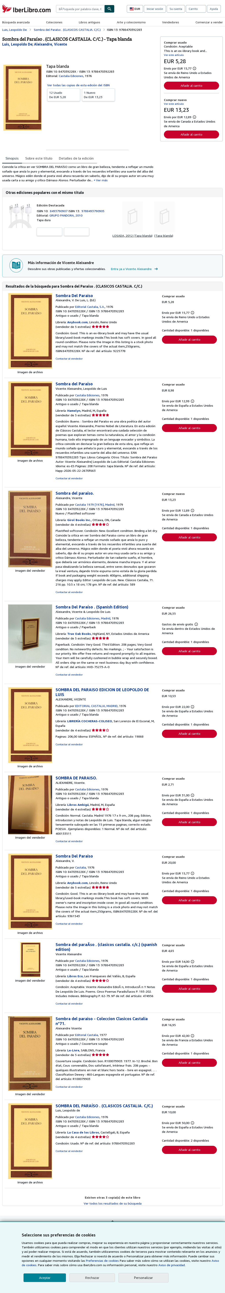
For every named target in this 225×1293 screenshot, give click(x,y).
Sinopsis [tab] (12, 158)
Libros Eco (75, 976)
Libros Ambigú (78, 804)
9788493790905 (93, 211)
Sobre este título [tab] (38, 158)
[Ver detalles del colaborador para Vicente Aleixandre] (50, 44)
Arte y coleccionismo (131, 22)
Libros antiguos (89, 22)
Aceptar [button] (45, 1278)
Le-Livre (73, 1050)
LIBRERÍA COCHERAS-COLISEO (89, 721)
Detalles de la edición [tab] (76, 158)
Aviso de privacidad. (171, 1265)
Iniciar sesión (155, 9)
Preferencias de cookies (102, 1260)
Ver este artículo (174, 55)
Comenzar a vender (209, 22)
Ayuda (214, 9)
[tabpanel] (79, 173)
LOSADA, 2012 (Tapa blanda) (132, 235)
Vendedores (170, 22)
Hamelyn (73, 410)
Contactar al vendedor (69, 358)
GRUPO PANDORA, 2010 (65, 215)
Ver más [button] (102, 180)
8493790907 (59, 211)
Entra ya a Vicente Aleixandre (135, 269)
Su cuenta (176, 9)
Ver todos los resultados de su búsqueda (113, 1203)
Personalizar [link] (143, 1278)
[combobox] (80, 9)
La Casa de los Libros (83, 1132)
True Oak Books (79, 633)
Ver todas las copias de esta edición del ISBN (78, 85)
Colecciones (54, 22)
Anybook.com (77, 322)
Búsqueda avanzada (16, 22)
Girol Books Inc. (79, 520)
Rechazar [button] (92, 1278)
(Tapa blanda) (163, 235)
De (63, 94)
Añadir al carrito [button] (191, 85)
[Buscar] (109, 9)
